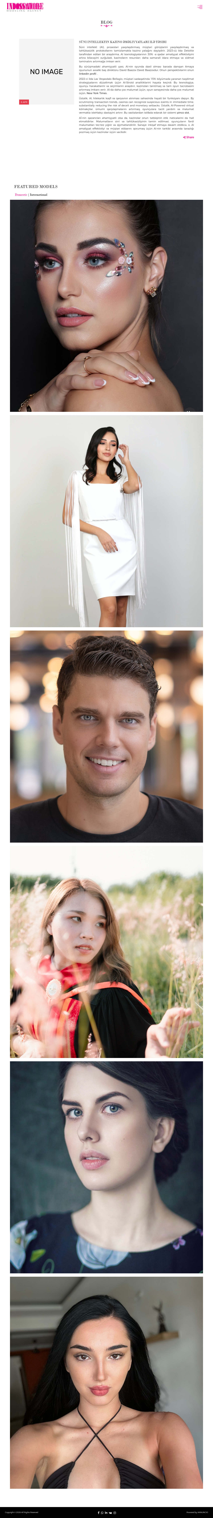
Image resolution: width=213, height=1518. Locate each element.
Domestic (21, 194)
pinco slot (183, 112)
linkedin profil (88, 73)
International (38, 194)
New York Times (97, 93)
